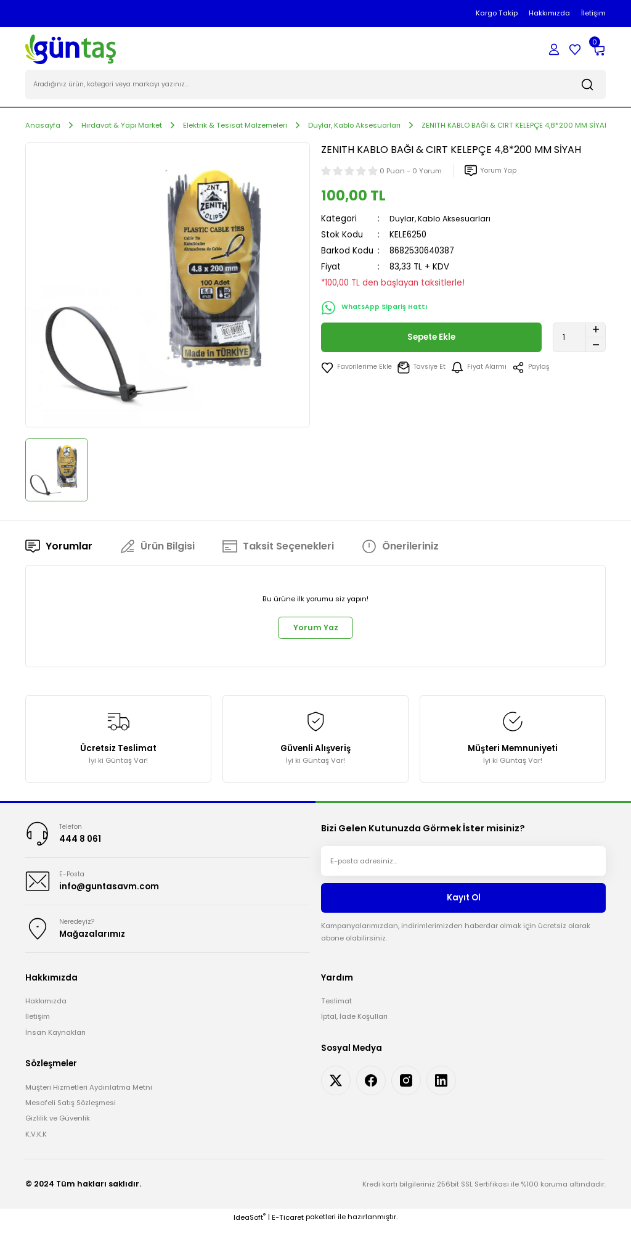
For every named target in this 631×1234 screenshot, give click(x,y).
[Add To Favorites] (358, 369)
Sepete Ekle (431, 338)
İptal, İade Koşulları (354, 1024)
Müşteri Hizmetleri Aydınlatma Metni (88, 1095)
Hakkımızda (46, 1009)
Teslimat (336, 1009)
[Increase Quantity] (595, 331)
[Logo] (70, 49)
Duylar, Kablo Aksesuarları (442, 220)
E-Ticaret (288, 1225)
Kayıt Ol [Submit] (464, 902)
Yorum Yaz (315, 630)
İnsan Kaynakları (55, 1040)
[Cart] (598, 49)
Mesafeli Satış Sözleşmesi (70, 1111)
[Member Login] (554, 49)
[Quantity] (579, 338)
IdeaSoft (250, 1225)
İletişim (37, 1024)
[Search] (315, 86)
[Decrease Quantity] (595, 346)
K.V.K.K (36, 1142)
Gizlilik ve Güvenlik (57, 1126)
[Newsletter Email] (463, 866)
